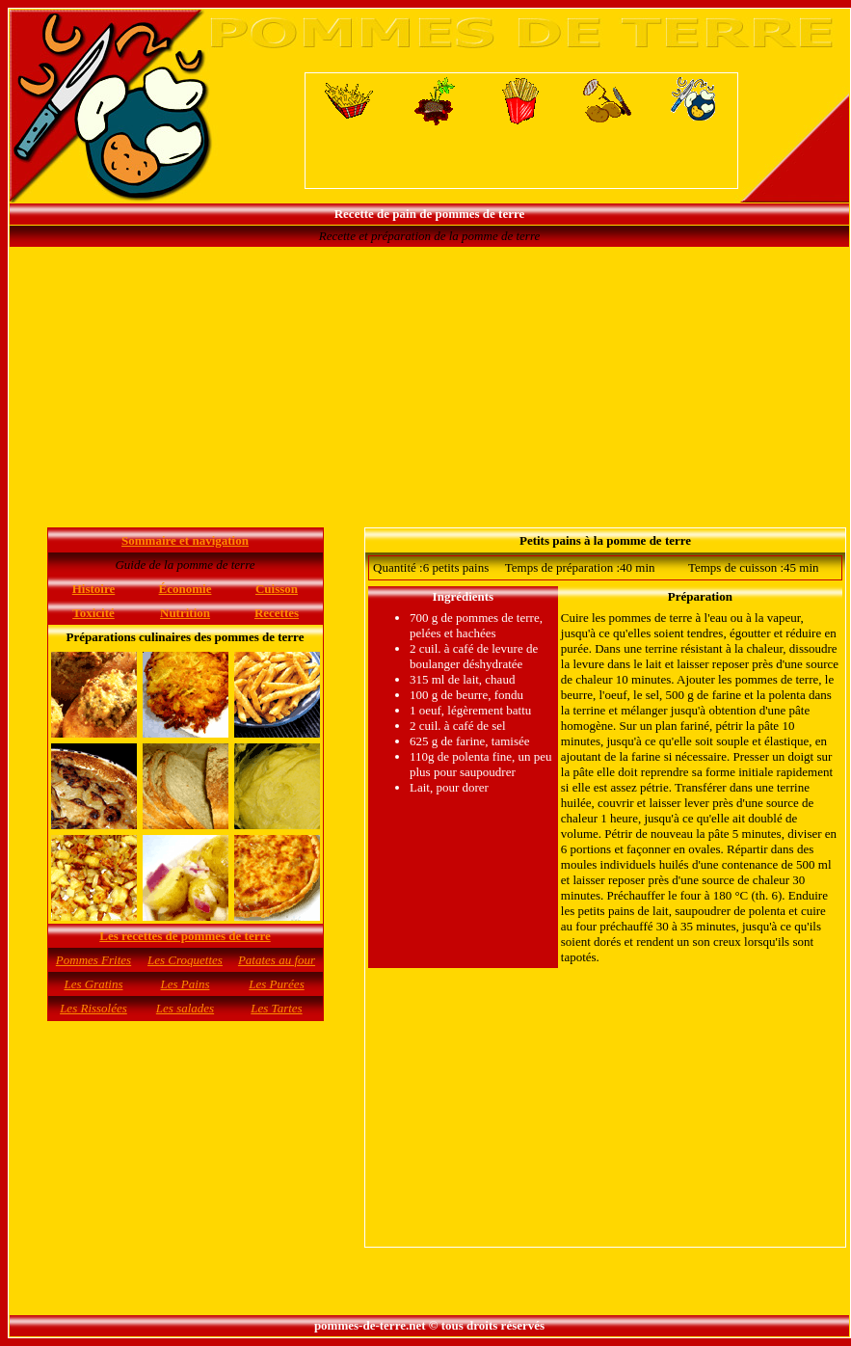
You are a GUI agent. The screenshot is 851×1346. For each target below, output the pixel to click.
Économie (185, 588)
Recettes (276, 613)
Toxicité (93, 613)
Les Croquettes (185, 960)
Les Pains (185, 984)
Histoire (94, 588)
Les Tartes (276, 1008)
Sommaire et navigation (185, 540)
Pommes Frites (93, 960)
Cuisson (276, 588)
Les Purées (276, 984)
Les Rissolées (93, 1008)
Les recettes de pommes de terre (184, 936)
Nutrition (185, 613)
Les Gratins (93, 984)
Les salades (185, 1008)
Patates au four (276, 960)
